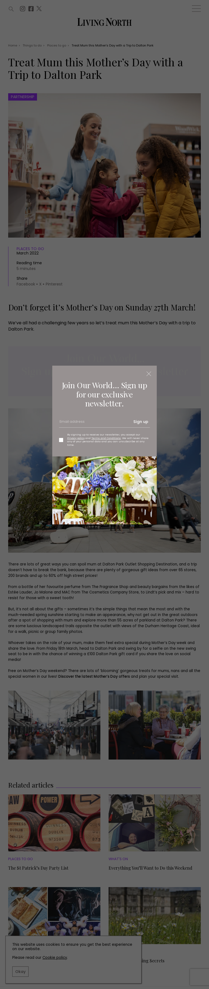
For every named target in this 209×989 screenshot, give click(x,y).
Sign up (140, 421)
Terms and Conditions (106, 438)
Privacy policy (76, 438)
